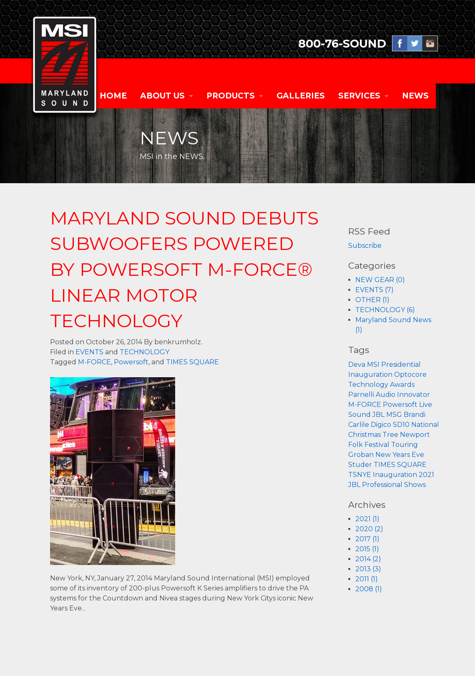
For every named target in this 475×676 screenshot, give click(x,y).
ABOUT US (162, 96)
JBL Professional (375, 485)
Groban (361, 455)
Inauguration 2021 (403, 475)
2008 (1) (368, 589)
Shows (415, 485)
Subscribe (365, 246)
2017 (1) (367, 539)
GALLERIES (300, 96)
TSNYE (359, 475)
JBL (378, 415)
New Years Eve (399, 455)
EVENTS (89, 352)
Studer (360, 465)
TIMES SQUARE (192, 362)
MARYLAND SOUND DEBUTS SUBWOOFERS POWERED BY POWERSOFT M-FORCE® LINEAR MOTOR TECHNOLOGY (184, 269)
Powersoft (131, 362)
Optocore (410, 374)
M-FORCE (94, 362)
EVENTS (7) (374, 290)
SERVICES (359, 96)
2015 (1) (367, 549)
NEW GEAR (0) (380, 280)
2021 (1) (367, 519)
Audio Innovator (403, 395)
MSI (373, 364)
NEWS (415, 96)
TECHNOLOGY (144, 352)
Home (113, 96)
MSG (394, 415)
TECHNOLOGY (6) (385, 310)
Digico (381, 425)
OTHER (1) (372, 300)
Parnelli (361, 395)
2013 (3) (368, 569)
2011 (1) (366, 579)
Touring (404, 445)
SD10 (401, 425)
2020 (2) (369, 529)
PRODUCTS (230, 96)
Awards (402, 384)
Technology (368, 384)
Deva (356, 364)
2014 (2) (368, 559)
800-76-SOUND (342, 43)
